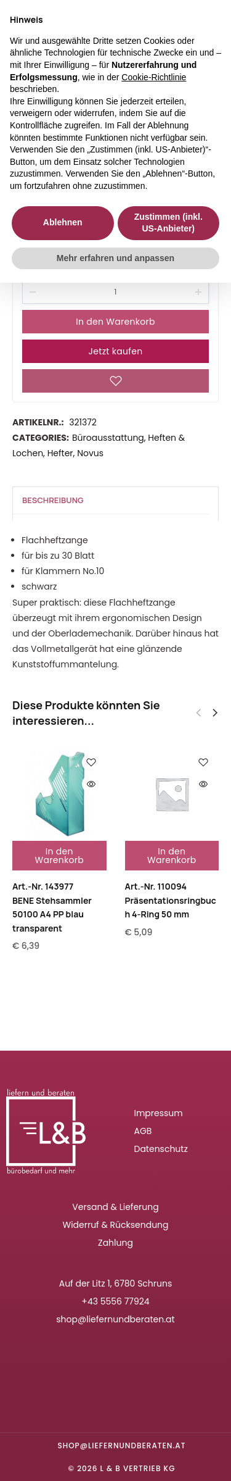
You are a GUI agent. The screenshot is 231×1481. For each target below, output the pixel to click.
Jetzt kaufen (116, 351)
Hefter (60, 453)
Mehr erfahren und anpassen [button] (115, 258)
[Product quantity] (115, 292)
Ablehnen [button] (63, 222)
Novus (90, 453)
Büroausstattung (108, 438)
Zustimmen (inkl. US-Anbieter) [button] (168, 223)
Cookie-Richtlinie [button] (153, 77)
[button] (215, 713)
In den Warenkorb (115, 321)
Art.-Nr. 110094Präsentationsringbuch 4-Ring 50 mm (170, 900)
